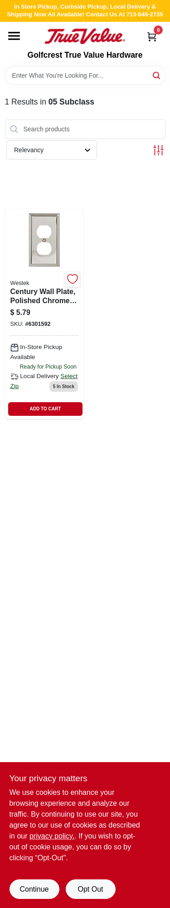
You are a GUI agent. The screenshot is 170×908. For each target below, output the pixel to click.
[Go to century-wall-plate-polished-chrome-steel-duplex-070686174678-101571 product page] (44, 314)
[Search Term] (85, 75)
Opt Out (90, 889)
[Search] (157, 74)
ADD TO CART (45, 408)
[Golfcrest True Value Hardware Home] (85, 36)
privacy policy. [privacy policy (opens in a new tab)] (51, 836)
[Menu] (14, 36)
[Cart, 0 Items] (151, 36)
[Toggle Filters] (158, 150)
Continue (34, 889)
